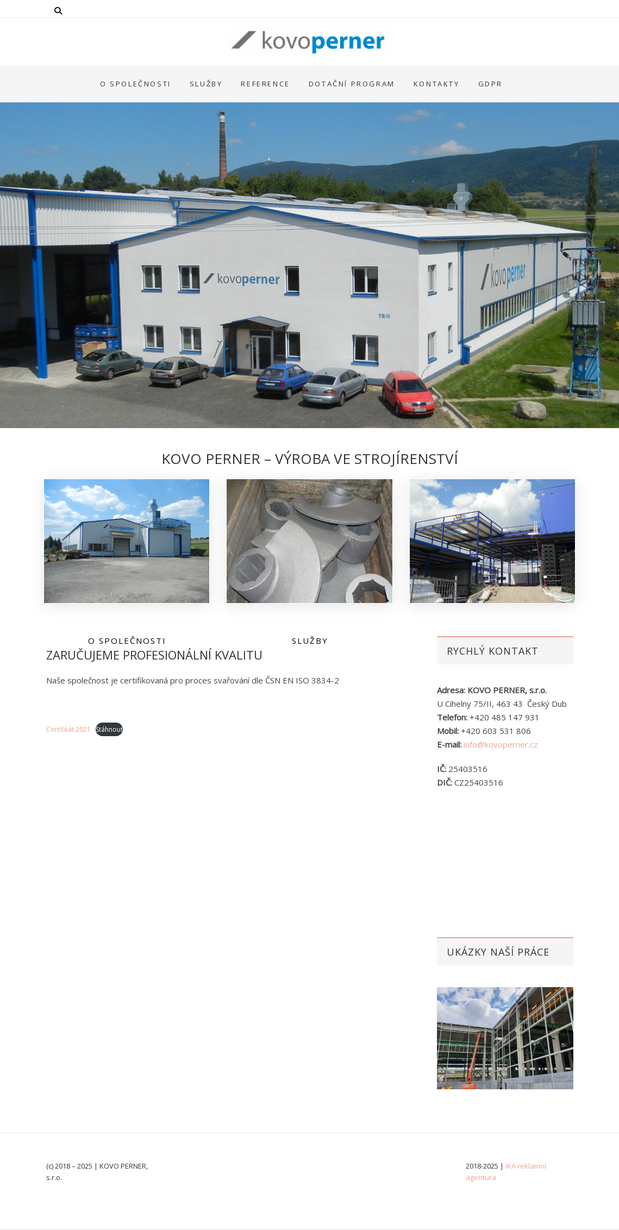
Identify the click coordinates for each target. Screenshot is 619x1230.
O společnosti (135, 84)
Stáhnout (109, 729)
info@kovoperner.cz (501, 744)
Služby (206, 84)
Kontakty (437, 84)
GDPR (490, 84)
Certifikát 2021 (68, 729)
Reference (265, 84)
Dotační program (352, 84)
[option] (505, 1038)
